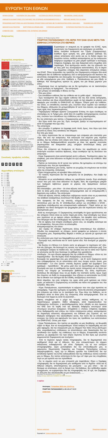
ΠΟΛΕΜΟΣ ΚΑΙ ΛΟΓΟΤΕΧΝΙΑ (93, 23)
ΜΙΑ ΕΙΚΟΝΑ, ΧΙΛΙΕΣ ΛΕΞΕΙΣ (73, 15)
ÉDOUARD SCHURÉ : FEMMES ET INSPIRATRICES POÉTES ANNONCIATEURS (20, 114)
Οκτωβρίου (8, 190)
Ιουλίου (7, 195)
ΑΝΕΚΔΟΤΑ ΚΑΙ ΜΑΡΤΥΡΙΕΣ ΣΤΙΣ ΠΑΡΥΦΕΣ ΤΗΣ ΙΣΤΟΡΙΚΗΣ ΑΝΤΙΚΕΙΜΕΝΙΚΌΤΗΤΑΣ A (32, 19)
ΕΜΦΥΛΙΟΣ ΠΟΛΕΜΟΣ (53, 376)
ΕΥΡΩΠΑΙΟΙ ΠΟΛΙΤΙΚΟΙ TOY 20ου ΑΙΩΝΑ (79, 27)
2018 (5, 175)
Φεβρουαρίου (8, 203)
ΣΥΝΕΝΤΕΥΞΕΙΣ (8, 31)
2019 (5, 173)
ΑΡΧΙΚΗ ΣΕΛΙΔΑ (8, 15)
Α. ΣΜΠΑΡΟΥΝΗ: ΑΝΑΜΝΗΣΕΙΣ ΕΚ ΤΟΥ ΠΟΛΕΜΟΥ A (18, 240)
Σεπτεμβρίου (8, 192)
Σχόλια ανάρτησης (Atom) (54, 433)
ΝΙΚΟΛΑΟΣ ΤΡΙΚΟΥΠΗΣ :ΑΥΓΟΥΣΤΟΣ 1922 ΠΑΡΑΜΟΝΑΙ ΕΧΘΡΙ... (16, 206)
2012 (5, 185)
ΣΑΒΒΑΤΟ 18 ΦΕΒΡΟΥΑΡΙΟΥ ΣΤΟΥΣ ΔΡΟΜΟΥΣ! (17, 239)
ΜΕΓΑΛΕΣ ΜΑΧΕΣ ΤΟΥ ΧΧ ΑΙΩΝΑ (75, 19)
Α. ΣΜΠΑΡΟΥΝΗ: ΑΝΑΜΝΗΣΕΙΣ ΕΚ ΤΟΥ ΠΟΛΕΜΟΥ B (18, 237)
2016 (5, 178)
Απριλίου (7, 200)
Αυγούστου (8, 193)
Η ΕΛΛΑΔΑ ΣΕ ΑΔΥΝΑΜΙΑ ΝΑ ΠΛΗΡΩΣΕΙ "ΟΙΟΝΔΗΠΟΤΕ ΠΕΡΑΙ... (15, 246)
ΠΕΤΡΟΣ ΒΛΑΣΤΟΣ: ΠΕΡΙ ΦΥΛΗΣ (13, 211)
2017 (5, 177)
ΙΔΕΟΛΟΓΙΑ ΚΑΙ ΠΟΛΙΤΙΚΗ (11, 27)
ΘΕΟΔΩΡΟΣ (16, 273)
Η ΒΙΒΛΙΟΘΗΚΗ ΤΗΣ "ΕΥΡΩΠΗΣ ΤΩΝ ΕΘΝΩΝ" (32, 31)
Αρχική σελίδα (70, 429)
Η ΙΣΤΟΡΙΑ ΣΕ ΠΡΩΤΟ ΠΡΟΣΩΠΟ (50, 15)
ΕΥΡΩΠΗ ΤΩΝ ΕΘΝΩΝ (26, 8)
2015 (5, 180)
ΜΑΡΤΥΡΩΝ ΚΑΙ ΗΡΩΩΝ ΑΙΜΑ (33, 27)
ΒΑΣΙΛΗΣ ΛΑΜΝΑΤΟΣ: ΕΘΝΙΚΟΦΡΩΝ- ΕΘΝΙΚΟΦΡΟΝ (18, 235)
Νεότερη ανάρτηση (43, 429)
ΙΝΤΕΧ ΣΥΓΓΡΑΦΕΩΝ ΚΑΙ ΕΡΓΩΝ (20, 80)
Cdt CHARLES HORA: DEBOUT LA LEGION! (16, 225)
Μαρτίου (7, 202)
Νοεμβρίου (8, 189)
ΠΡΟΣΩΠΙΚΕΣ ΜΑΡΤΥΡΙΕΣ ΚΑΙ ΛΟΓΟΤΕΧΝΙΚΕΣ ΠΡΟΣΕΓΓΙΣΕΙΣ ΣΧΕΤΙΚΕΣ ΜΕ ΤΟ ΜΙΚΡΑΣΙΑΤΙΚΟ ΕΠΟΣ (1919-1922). (41, 23)
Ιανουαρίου (8, 262)
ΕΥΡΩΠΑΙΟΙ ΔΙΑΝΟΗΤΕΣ (54, 27)
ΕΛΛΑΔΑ (44, 376)
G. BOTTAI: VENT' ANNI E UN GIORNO (14, 209)
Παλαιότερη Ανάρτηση (100, 429)
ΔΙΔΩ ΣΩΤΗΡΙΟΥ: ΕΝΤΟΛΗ (18, 122)
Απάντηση (46, 392)
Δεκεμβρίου (8, 187)
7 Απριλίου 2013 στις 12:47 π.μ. (62, 386)
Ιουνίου (7, 197)
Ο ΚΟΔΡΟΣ (13, 88)
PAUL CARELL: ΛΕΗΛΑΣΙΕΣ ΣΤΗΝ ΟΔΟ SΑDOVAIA (18, 254)
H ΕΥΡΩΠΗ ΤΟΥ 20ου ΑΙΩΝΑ (26, 15)
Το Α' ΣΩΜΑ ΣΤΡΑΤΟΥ (10, 220)
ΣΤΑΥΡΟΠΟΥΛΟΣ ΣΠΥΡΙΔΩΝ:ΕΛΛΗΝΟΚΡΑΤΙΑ (18, 63)
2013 (5, 184)
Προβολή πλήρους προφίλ (18, 276)
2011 (5, 263)
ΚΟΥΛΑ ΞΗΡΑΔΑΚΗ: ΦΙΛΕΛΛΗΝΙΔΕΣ (21, 143)
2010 (5, 265)
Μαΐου (7, 198)
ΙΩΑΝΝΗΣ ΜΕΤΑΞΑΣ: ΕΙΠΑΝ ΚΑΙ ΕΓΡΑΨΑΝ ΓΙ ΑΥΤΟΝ (17, 106)
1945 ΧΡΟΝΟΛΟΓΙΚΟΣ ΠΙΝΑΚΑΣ (13, 219)
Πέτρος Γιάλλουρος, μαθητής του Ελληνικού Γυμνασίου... (19, 244)
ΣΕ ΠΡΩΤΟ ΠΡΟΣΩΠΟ (65, 376)
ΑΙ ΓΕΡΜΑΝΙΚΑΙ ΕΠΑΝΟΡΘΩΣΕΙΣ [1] (14, 208)
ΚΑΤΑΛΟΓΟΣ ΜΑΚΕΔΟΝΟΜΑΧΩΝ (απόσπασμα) (17, 242)
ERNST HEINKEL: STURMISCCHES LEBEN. (16, 229)
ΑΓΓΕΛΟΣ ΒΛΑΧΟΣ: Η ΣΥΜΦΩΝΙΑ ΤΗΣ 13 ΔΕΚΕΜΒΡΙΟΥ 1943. (15, 213)
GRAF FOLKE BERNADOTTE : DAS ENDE (15, 231)
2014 (5, 182)
